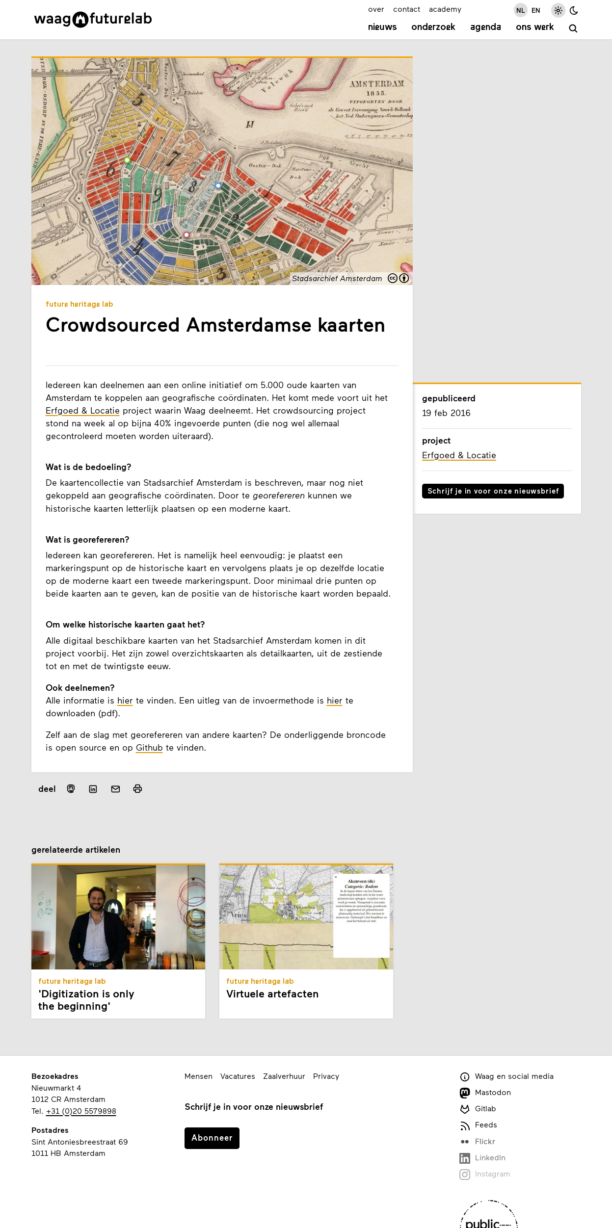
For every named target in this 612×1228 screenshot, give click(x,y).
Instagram (485, 1174)
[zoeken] (573, 28)
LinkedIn (482, 1158)
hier (125, 700)
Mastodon (485, 1092)
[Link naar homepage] (93, 19)
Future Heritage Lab (79, 305)
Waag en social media (506, 1076)
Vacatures (237, 1075)
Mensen (199, 1075)
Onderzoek (433, 27)
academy (445, 8)
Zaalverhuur (284, 1075)
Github (149, 747)
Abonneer (212, 1137)
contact (406, 8)
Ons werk (535, 27)
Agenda (485, 27)
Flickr (477, 1142)
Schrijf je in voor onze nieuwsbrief (493, 490)
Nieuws (382, 27)
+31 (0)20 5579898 (81, 1110)
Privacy (326, 1075)
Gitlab (478, 1109)
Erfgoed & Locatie (83, 410)
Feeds (478, 1125)
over (376, 8)
